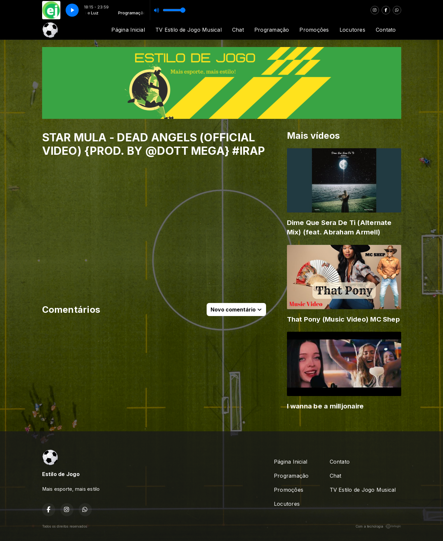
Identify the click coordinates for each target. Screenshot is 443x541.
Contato (386, 29)
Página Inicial (128, 29)
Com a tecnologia (378, 526)
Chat (238, 29)
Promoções (314, 29)
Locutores (352, 29)
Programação (271, 29)
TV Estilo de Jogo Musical (188, 29)
